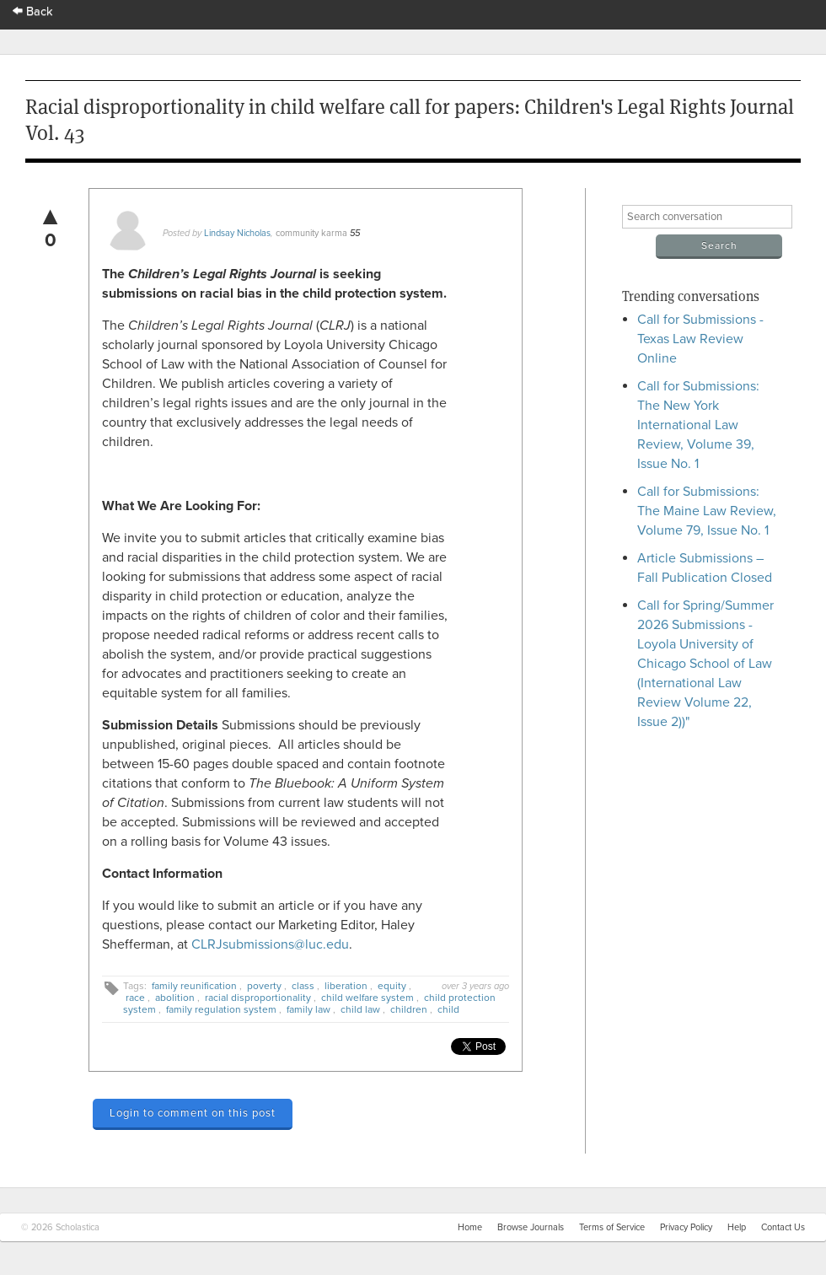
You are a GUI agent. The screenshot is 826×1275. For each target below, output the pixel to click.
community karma (311, 233)
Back (33, 11)
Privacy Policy (686, 1227)
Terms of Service (612, 1227)
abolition (175, 997)
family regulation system (221, 1009)
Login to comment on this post (193, 1113)
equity (392, 986)
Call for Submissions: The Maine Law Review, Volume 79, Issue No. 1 (706, 511)
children (408, 1009)
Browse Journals (530, 1227)
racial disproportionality (258, 997)
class (303, 986)
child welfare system (367, 997)
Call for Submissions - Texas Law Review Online (700, 339)
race (135, 997)
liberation (345, 986)
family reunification (194, 986)
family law (308, 1009)
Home (470, 1227)
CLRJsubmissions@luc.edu (270, 944)
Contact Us (783, 1227)
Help (736, 1227)
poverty (264, 986)
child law (360, 1009)
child (448, 1009)
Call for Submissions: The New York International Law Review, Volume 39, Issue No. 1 (698, 425)
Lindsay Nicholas (237, 233)
